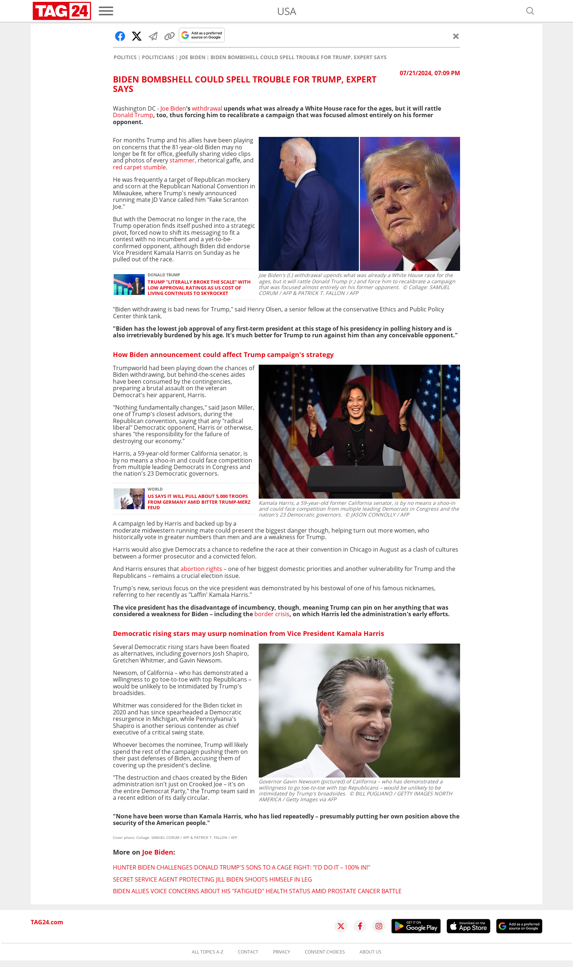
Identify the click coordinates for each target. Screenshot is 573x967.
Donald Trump (133, 115)
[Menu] (106, 11)
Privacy (281, 952)
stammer (182, 160)
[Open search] (530, 11)
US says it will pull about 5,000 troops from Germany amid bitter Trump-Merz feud (199, 502)
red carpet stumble (139, 167)
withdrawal (207, 108)
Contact (248, 952)
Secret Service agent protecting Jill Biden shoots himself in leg (212, 879)
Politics (125, 57)
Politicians (158, 57)
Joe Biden (192, 57)
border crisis (271, 614)
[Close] (456, 36)
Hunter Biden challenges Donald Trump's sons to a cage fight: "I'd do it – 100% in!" (241, 867)
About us (371, 952)
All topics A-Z (207, 952)
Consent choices (325, 952)
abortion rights (201, 569)
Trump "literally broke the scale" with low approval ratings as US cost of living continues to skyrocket (199, 287)
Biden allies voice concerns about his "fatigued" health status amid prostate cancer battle (257, 891)
